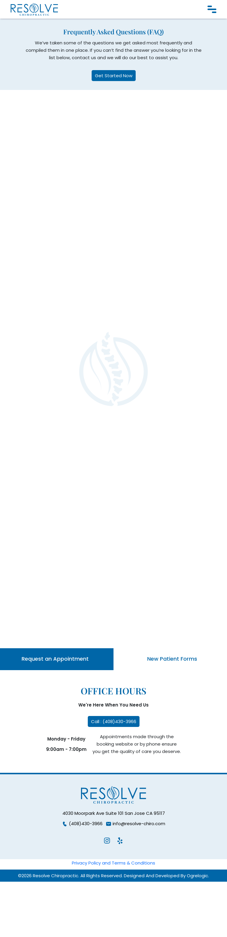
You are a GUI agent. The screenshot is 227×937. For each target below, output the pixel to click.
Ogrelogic (197, 876)
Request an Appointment (55, 658)
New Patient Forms (172, 658)
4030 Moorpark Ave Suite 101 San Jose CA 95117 (113, 813)
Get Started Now (113, 75)
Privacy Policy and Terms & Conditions (113, 863)
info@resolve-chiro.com (135, 823)
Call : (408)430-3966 (113, 721)
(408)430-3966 (82, 823)
